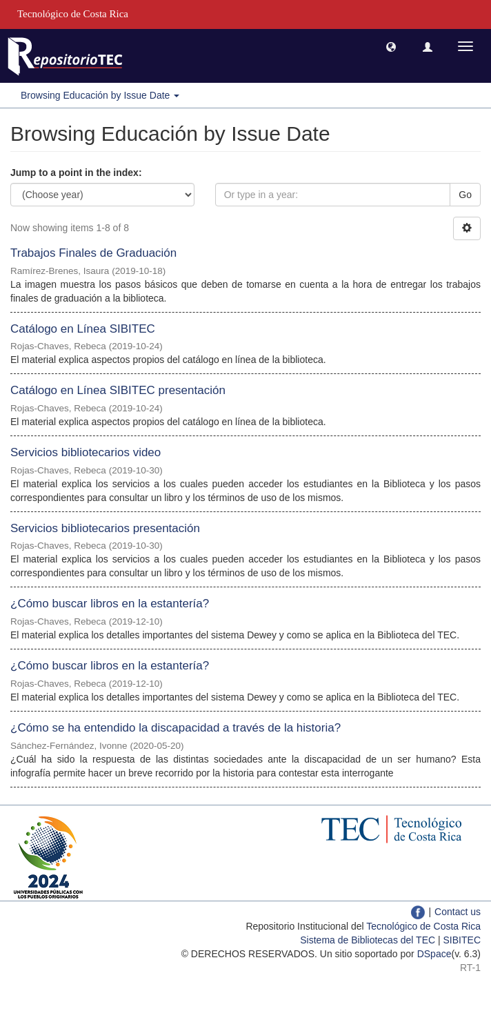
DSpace (434, 953)
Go (465, 194)
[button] (391, 46)
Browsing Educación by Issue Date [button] (100, 95)
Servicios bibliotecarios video (85, 452)
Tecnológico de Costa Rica (423, 926)
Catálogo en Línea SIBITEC (82, 328)
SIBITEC (462, 940)
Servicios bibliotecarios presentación (105, 528)
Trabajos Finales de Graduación (93, 252)
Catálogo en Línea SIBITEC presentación (118, 390)
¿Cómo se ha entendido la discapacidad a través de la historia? (175, 727)
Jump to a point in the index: (76, 172)
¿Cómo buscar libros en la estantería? (109, 603)
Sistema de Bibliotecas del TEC (367, 940)
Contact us (457, 911)
